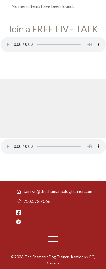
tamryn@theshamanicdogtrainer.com (57, 191)
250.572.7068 (36, 201)
